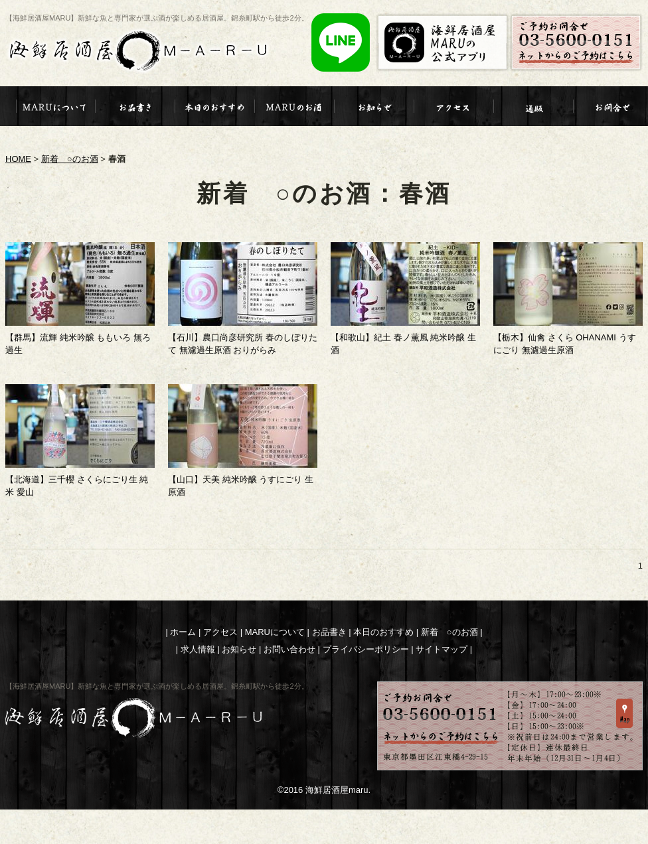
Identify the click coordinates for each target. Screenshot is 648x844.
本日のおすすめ (383, 632)
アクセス (220, 632)
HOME (18, 159)
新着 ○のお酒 (69, 159)
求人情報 (198, 649)
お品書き (329, 632)
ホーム (183, 632)
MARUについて (275, 632)
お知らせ (239, 649)
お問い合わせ (289, 649)
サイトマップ (441, 649)
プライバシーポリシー (366, 649)
